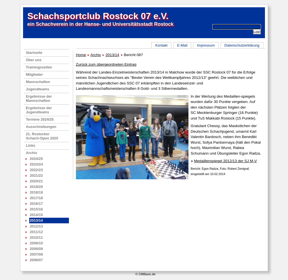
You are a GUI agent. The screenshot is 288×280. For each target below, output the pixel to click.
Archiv (31, 153)
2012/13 (36, 226)
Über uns (33, 60)
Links (30, 145)
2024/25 (36, 159)
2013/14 (112, 55)
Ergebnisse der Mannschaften (39, 98)
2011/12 (36, 232)
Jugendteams (37, 89)
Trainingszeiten (39, 67)
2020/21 (36, 181)
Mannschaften (38, 82)
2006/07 (36, 260)
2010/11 (36, 237)
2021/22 (36, 175)
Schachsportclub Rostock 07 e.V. (97, 16)
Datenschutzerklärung (241, 45)
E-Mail (182, 45)
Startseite (34, 53)
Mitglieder (34, 74)
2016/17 (36, 203)
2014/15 (36, 215)
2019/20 (36, 187)
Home (81, 55)
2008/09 (36, 249)
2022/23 (36, 170)
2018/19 (36, 192)
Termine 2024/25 (40, 119)
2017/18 (36, 198)
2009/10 (36, 243)
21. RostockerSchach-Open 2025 (42, 136)
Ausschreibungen (41, 127)
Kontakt (161, 45)
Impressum (206, 45)
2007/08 (36, 254)
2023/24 (36, 164)
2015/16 (36, 209)
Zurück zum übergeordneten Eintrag (106, 64)
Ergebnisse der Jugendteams (39, 110)
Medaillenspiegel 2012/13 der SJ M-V (225, 161)
